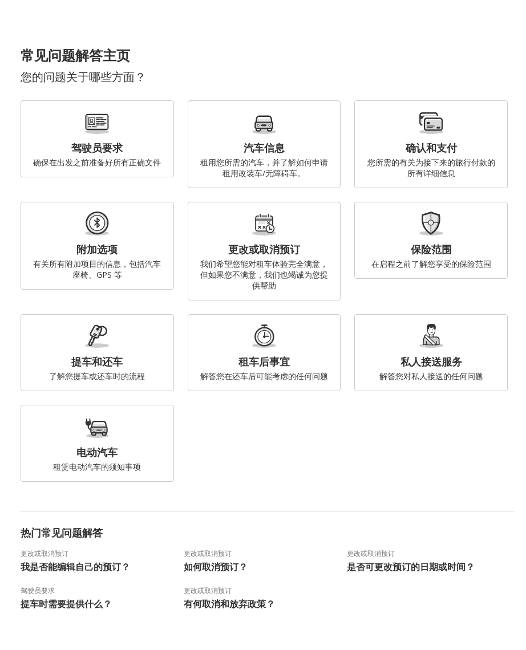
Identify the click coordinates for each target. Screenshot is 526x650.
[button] (513, 22)
